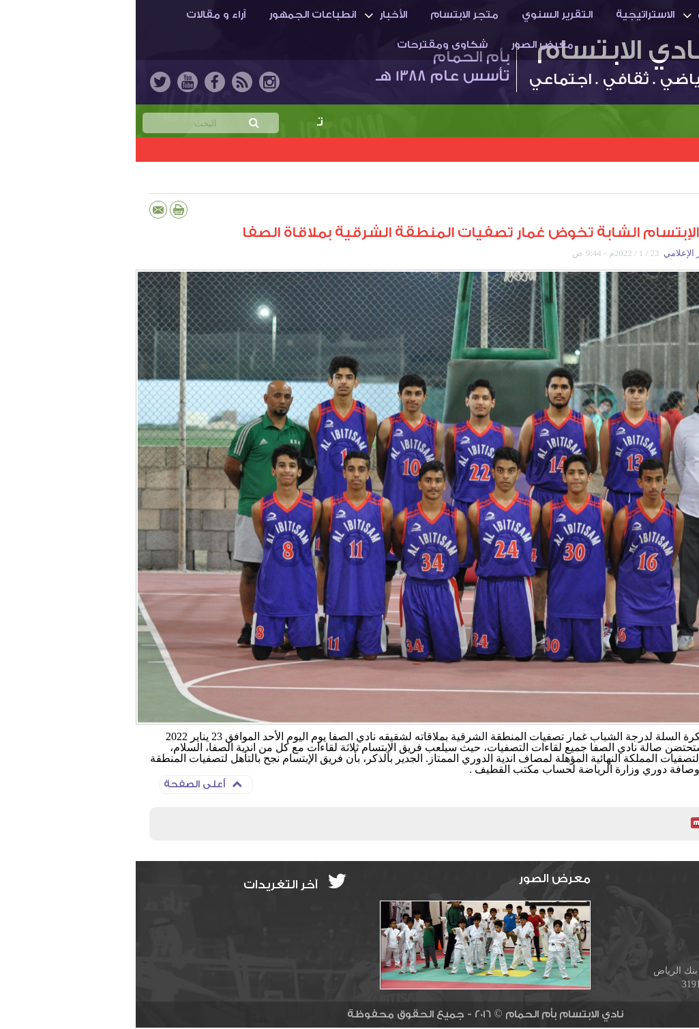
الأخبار (257, 14)
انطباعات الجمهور (176, 14)
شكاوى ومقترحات (306, 45)
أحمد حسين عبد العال (632, 253)
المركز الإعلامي (556, 253)
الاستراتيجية (509, 14)
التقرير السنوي (421, 14)
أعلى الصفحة (67, 784)
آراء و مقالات (80, 14)
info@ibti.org (641, 906)
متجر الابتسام (329, 14)
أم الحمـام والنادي (605, 14)
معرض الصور (406, 45)
